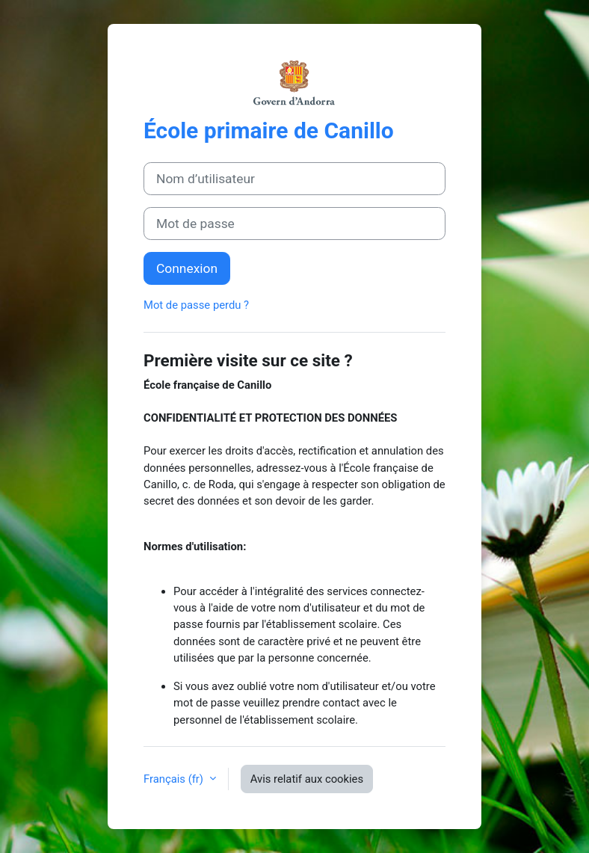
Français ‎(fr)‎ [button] (175, 779)
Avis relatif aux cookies (306, 779)
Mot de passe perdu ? (196, 305)
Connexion (187, 268)
